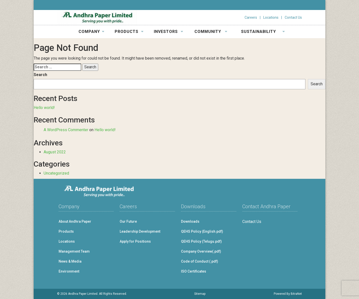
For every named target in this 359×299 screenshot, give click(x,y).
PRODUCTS (129, 31)
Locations (270, 17)
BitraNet (296, 294)
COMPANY (91, 31)
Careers (251, 17)
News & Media (70, 261)
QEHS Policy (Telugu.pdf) (201, 241)
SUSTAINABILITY (263, 31)
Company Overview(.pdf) (201, 251)
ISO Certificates (193, 271)
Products (66, 231)
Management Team (74, 251)
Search (40, 74)
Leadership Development (140, 231)
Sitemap (199, 294)
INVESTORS (168, 31)
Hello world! (44, 107)
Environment (69, 271)
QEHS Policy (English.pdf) (202, 231)
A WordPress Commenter (66, 129)
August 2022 (55, 152)
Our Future (128, 221)
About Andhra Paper (75, 221)
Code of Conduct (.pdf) (199, 261)
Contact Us (293, 17)
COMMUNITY (210, 31)
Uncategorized (56, 173)
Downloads (190, 221)
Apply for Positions (135, 241)
